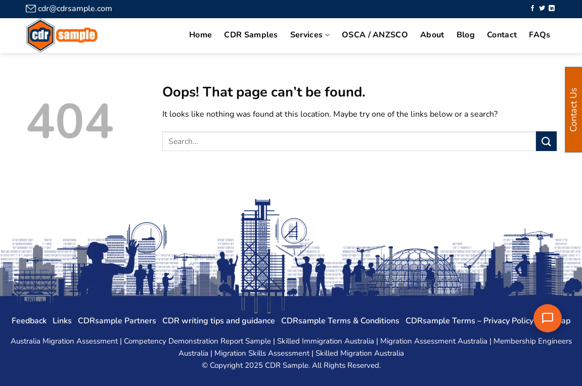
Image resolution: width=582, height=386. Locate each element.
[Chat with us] (547, 318)
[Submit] (546, 141)
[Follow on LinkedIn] (552, 8)
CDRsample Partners (117, 320)
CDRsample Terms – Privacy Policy (469, 320)
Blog (466, 34)
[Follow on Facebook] (532, 8)
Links (62, 320)
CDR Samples (251, 34)
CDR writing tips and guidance (218, 320)
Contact (502, 34)
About (432, 34)
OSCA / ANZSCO (375, 34)
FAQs (539, 34)
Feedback (29, 320)
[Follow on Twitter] (542, 8)
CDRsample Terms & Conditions (340, 320)
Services (310, 34)
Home (200, 34)
